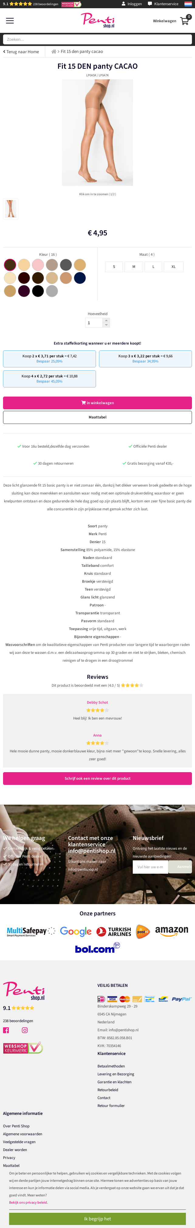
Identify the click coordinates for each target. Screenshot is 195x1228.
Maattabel (98, 417)
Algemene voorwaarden (22, 1134)
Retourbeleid (108, 1090)
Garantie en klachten (115, 1082)
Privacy (9, 1157)
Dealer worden (15, 1150)
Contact (104, 1098)
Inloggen (132, 4)
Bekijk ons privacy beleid (28, 1202)
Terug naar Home (21, 52)
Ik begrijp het (97, 1219)
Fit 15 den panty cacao (82, 51)
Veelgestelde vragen (19, 1142)
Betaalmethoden (111, 1066)
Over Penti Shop (16, 1126)
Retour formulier (111, 1105)
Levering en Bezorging (116, 1074)
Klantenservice (163, 4)
